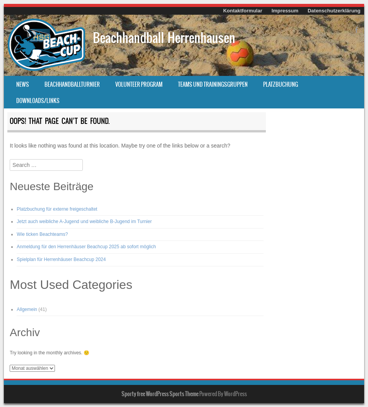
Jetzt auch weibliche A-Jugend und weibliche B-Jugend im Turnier (84, 221)
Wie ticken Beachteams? (42, 234)
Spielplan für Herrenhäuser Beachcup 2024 (61, 259)
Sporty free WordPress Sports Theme (160, 394)
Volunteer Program (139, 84)
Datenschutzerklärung (334, 11)
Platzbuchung (280, 84)
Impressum (285, 11)
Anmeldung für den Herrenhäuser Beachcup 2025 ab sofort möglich (86, 246)
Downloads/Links (38, 100)
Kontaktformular (242, 11)
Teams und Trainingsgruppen (213, 84)
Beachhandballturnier (72, 84)
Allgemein (27, 309)
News (22, 84)
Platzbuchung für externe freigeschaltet (57, 209)
